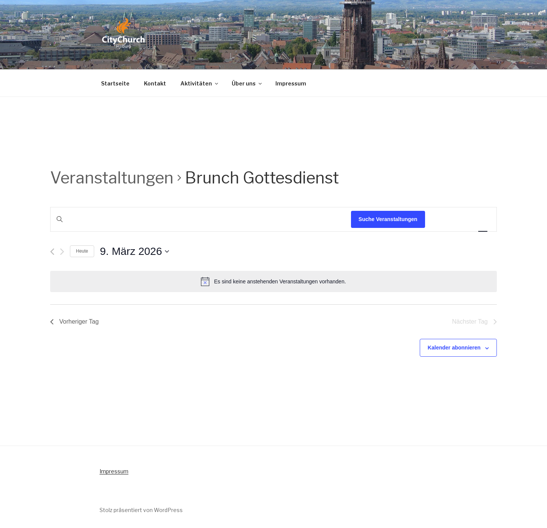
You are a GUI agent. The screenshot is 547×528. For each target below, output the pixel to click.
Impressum (290, 83)
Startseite (115, 83)
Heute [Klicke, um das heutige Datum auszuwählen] (82, 251)
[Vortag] (52, 251)
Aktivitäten (199, 83)
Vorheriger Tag (74, 321)
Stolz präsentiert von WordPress (141, 510)
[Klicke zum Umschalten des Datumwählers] (134, 251)
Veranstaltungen (112, 177)
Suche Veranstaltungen (388, 219)
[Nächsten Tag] (62, 251)
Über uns (247, 83)
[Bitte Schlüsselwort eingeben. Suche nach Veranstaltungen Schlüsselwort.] (201, 219)
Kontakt (155, 83)
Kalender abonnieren (454, 348)
